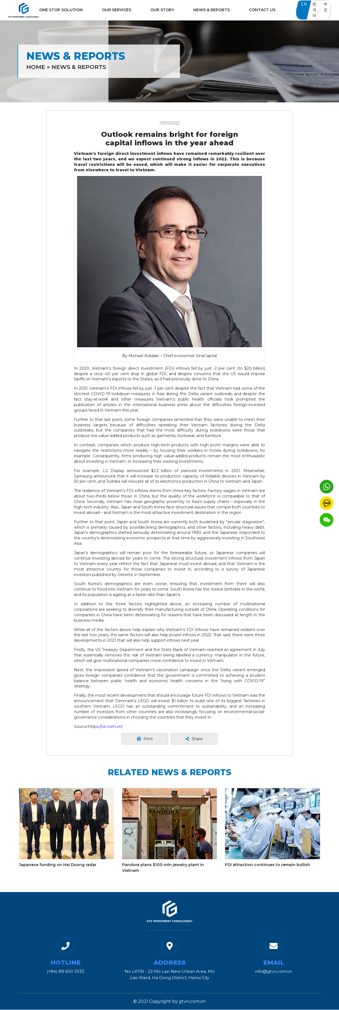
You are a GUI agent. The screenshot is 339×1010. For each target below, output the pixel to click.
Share (194, 738)
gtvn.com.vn (192, 1001)
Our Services (116, 9)
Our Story (162, 9)
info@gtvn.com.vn (273, 971)
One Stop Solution (61, 9)
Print (145, 738)
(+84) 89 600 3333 (65, 971)
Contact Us (262, 9)
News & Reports (211, 9)
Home (35, 66)
